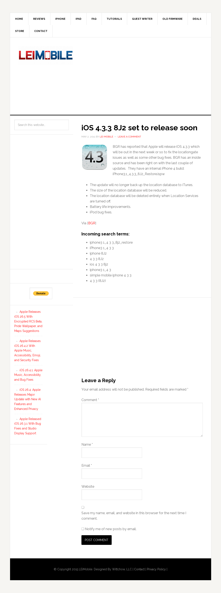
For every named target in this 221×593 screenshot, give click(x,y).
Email (86, 466)
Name (87, 444)
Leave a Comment (129, 136)
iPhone (60, 18)
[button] (94, 157)
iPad (78, 18)
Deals (197, 18)
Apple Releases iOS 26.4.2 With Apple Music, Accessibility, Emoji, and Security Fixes (27, 350)
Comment (90, 400)
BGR (91, 223)
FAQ (94, 18)
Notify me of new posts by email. (110, 529)
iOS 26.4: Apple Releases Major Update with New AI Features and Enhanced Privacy (27, 399)
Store (19, 31)
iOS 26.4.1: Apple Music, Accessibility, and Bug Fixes (28, 375)
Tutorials (114, 18)
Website (87, 487)
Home (19, 18)
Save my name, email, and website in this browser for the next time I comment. (133, 515)
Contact (40, 31)
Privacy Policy (156, 569)
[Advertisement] (151, 75)
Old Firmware (172, 18)
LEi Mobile (45, 55)
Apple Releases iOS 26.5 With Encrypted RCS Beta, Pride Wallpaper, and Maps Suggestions (28, 321)
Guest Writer (142, 18)
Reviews (39, 18)
